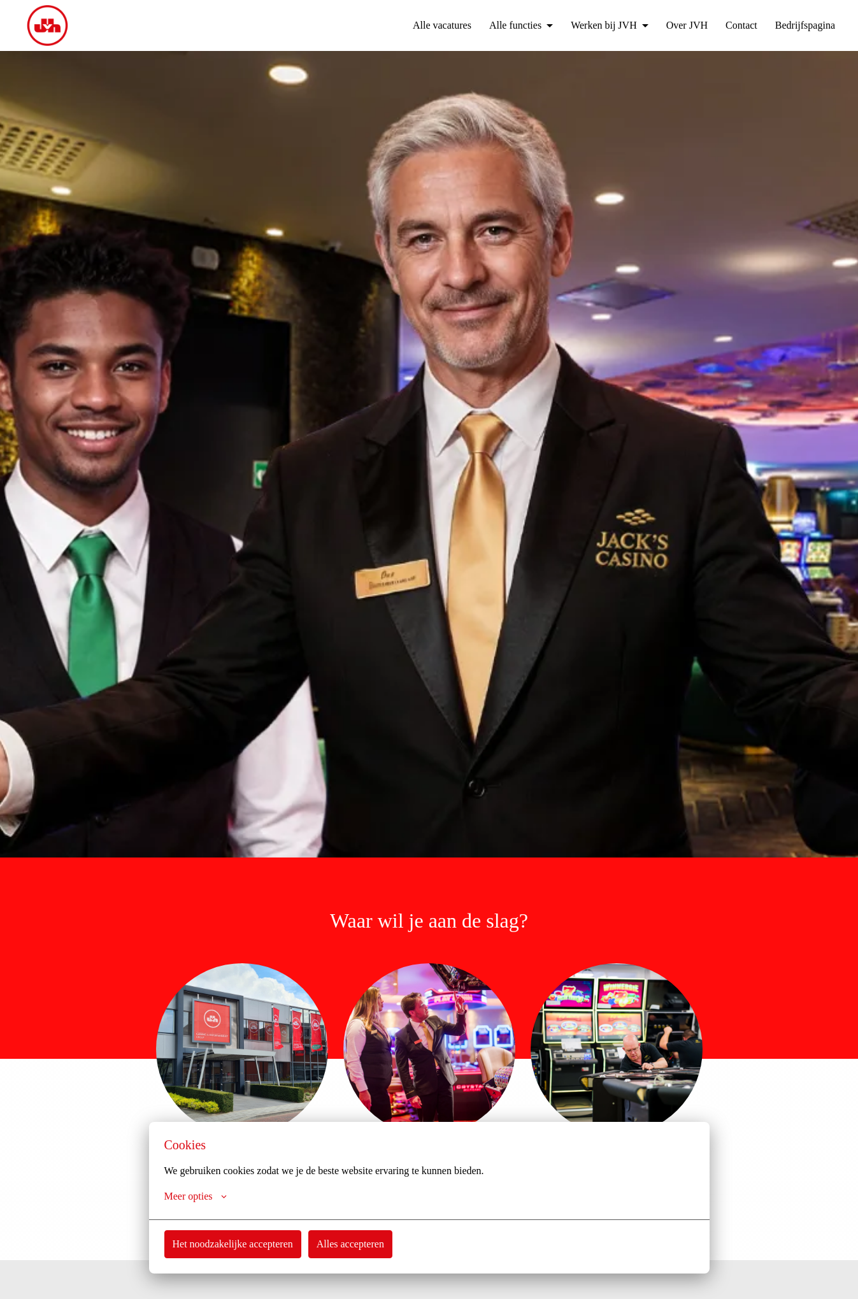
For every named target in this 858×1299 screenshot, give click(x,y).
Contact (734, 25)
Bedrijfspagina (802, 25)
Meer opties (196, 1196)
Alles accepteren (357, 1243)
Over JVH (677, 25)
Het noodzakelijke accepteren (236, 1243)
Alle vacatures (420, 25)
